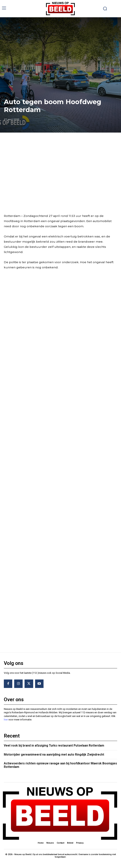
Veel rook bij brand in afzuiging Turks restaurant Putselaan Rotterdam (54, 745)
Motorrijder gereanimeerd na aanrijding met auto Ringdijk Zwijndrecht (54, 754)
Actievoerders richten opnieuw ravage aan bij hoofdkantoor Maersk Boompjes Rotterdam (60, 765)
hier (6, 719)
